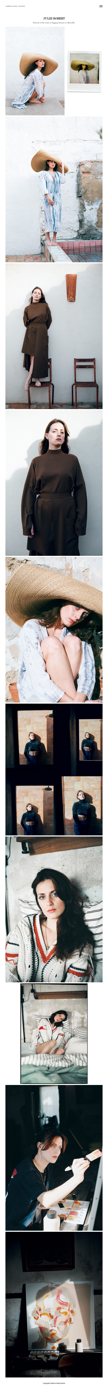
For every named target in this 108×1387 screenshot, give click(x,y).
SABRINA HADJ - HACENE (15, 6)
